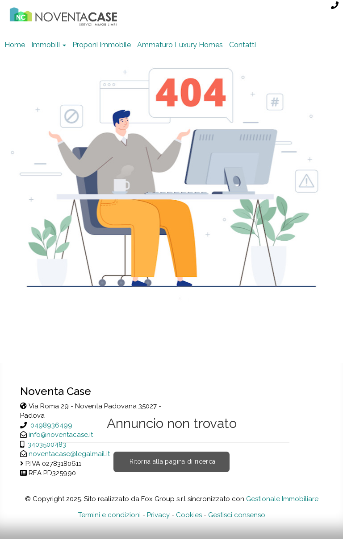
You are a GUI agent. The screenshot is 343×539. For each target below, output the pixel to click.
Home (14, 45)
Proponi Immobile (101, 45)
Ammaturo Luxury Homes (180, 45)
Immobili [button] (48, 45)
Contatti (242, 45)
